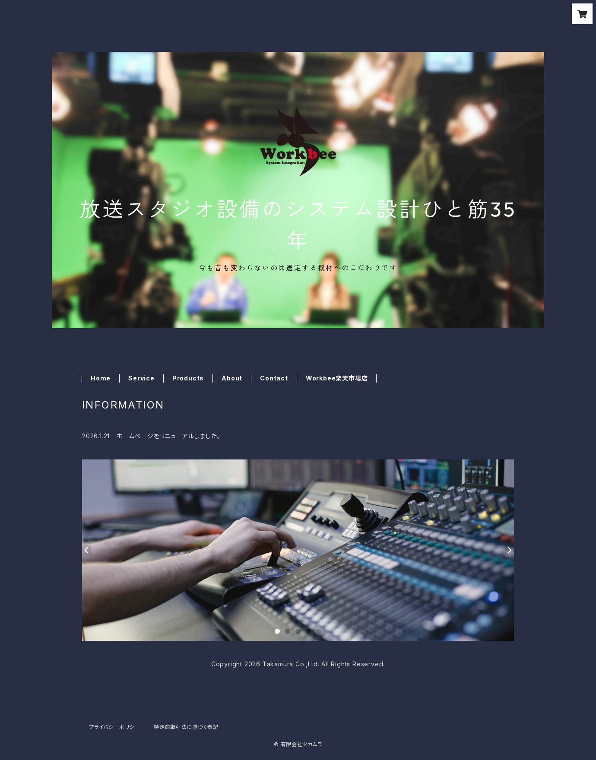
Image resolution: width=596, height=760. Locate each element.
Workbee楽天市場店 (337, 378)
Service (141, 378)
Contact (274, 378)
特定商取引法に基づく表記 (186, 727)
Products (188, 378)
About (232, 378)
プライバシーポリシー (114, 727)
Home (101, 378)
